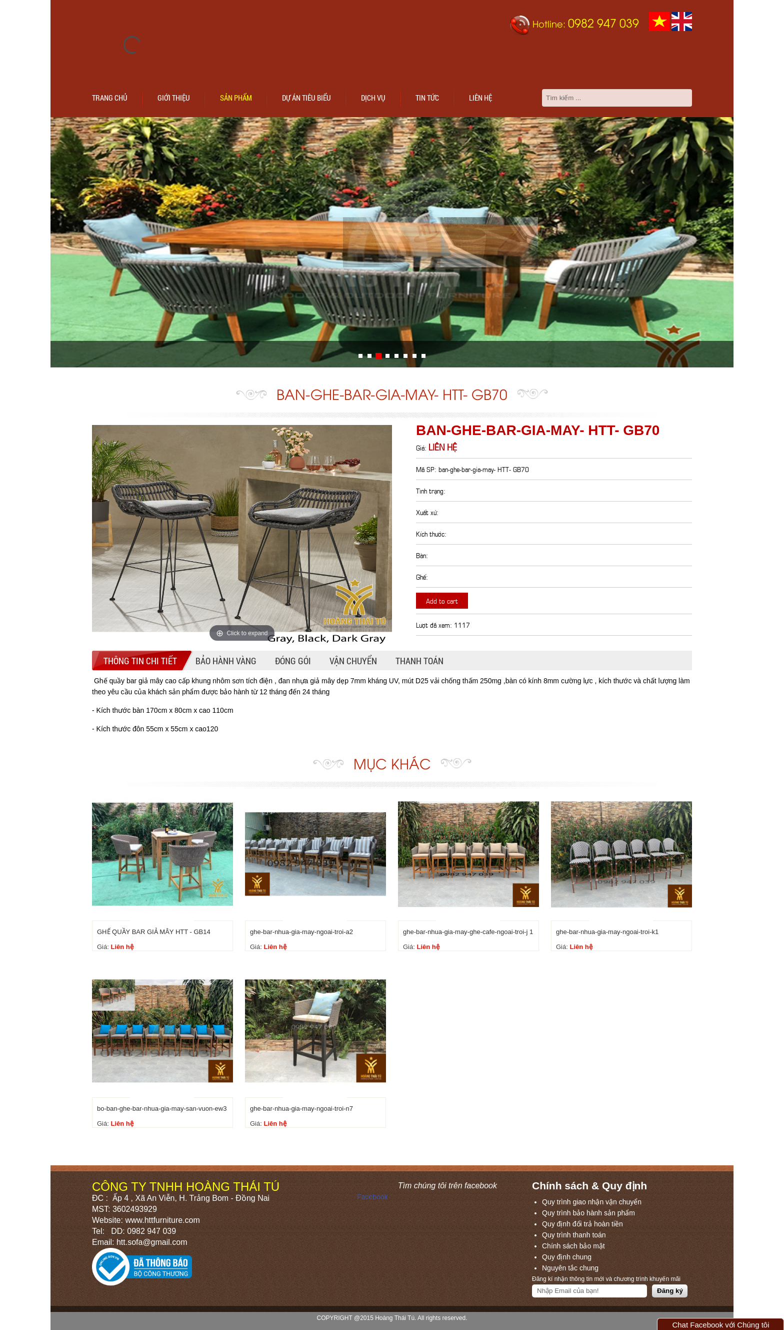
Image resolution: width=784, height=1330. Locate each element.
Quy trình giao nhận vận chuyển (592, 1202)
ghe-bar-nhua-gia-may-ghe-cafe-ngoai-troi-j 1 (468, 932)
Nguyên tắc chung (570, 1268)
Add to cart (442, 600)
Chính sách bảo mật (573, 1246)
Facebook (372, 1197)
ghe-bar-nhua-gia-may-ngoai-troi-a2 (301, 932)
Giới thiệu (174, 98)
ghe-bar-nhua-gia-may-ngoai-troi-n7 (301, 1108)
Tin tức (427, 98)
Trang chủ (110, 98)
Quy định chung (567, 1257)
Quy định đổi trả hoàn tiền (582, 1224)
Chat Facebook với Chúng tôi (720, 1324)
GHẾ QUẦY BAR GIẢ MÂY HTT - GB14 (153, 932)
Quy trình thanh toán (574, 1235)
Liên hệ (480, 98)
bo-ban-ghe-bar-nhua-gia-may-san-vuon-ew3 (161, 1108)
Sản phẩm (236, 98)
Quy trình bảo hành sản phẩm (588, 1213)
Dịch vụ (373, 98)
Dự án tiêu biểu (306, 98)
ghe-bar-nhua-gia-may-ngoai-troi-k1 (607, 932)
